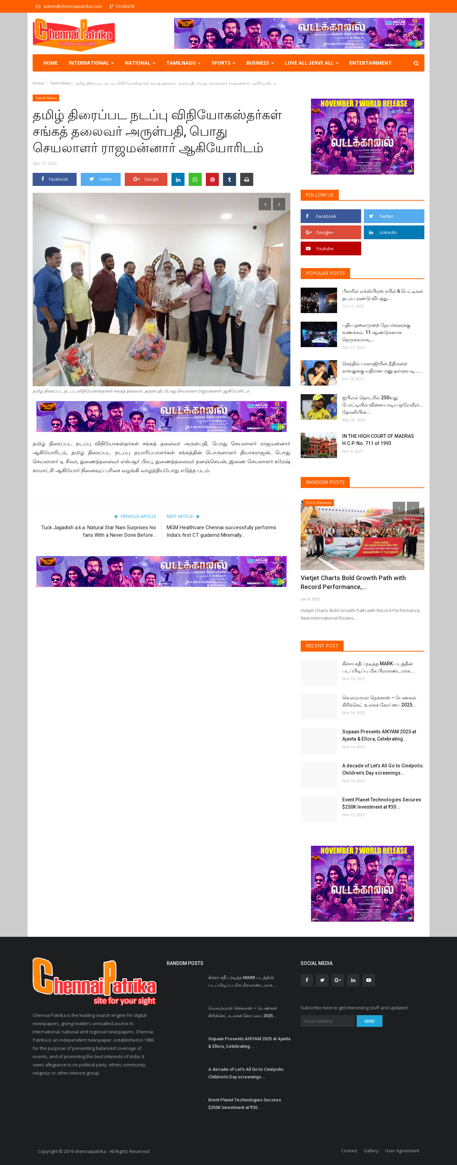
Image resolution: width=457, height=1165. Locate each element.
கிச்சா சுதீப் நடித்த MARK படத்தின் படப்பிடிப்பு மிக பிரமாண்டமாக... (378, 667)
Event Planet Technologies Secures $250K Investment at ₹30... (381, 803)
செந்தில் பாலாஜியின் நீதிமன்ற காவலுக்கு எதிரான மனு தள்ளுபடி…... (382, 367)
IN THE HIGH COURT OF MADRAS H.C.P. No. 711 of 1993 (378, 439)
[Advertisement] (161, 645)
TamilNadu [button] (183, 62)
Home (50, 62)
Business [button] (260, 62)
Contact (349, 1150)
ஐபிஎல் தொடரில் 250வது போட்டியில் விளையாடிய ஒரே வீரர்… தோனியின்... (382, 405)
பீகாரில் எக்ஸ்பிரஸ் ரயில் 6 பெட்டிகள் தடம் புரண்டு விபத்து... (382, 294)
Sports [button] (223, 62)
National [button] (140, 62)
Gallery (371, 1150)
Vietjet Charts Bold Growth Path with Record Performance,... (356, 582)
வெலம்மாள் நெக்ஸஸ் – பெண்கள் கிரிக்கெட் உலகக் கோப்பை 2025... (379, 701)
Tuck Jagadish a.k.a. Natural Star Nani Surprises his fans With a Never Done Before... (98, 531)
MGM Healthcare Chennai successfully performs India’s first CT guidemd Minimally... (221, 531)
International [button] (91, 62)
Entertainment (370, 62)
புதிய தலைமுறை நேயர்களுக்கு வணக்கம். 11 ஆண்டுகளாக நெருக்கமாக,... (376, 332)
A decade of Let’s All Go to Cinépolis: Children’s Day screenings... (383, 769)
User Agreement (402, 1150)
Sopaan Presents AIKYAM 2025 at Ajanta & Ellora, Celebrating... (379, 735)
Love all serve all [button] (311, 62)
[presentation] (265, 204)
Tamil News (60, 83)
